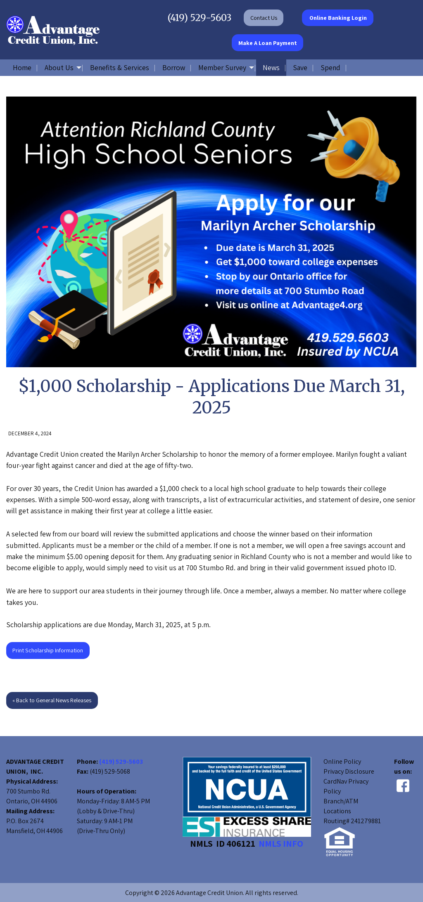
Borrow (173, 67)
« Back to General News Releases (51, 700)
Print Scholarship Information (47, 650)
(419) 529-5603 (199, 18)
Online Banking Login (337, 17)
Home (22, 67)
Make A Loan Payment (267, 43)
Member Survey (222, 67)
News (271, 67)
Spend (330, 67)
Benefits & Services (119, 67)
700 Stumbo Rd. (28, 791)
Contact (263, 17)
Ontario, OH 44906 (31, 801)
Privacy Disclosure (348, 771)
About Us (59, 67)
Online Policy (342, 761)
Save (300, 67)
